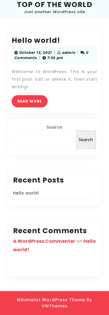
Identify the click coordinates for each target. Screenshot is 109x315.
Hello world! (36, 40)
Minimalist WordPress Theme (51, 300)
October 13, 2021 (35, 52)
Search (54, 127)
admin (69, 52)
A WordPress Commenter (44, 241)
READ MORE (32, 102)
